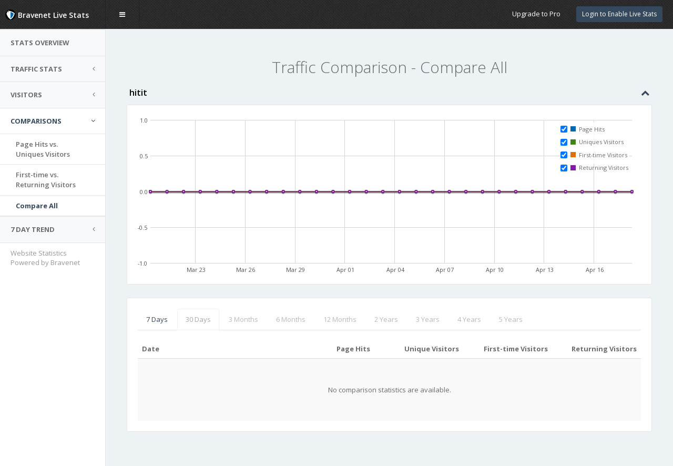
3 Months (243, 319)
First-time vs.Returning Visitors (46, 179)
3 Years (428, 319)
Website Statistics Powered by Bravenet (45, 258)
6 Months (290, 319)
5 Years (511, 319)
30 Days (198, 319)
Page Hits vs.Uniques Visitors (43, 149)
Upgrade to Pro (536, 13)
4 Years (469, 319)
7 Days (157, 319)
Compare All (37, 205)
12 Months (339, 319)
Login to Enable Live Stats (619, 13)
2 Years (386, 319)
